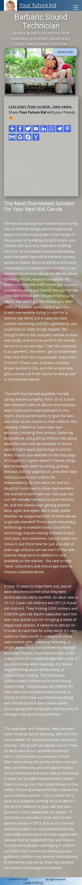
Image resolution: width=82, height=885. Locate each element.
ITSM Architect (51, 882)
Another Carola (65, 52)
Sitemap (71, 879)
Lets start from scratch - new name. (40, 106)
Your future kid (37, 4)
